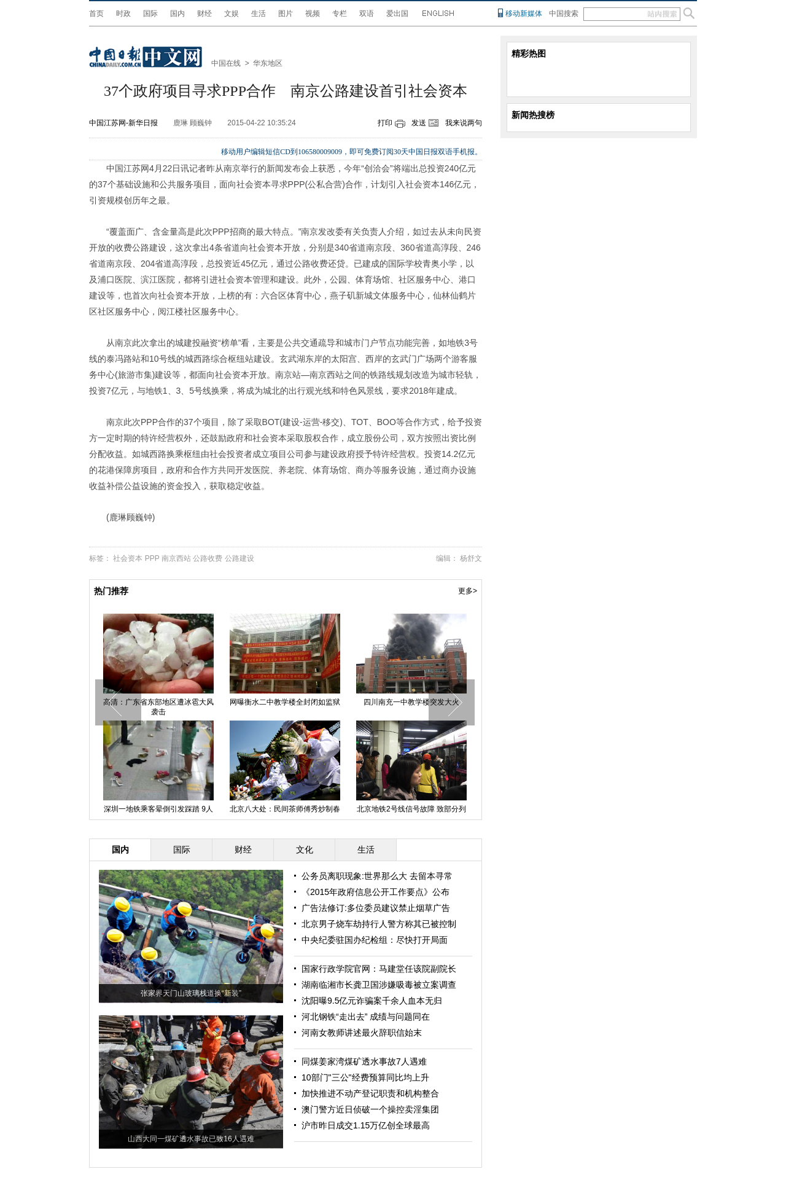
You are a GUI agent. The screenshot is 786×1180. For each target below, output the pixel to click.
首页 (96, 13)
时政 (123, 13)
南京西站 (176, 558)
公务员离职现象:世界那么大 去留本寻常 (377, 876)
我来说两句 (463, 123)
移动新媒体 (523, 13)
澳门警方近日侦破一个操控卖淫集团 (370, 1109)
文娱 (231, 13)
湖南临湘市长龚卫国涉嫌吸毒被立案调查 (379, 985)
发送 (418, 123)
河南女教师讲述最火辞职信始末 (362, 1032)
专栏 (339, 13)
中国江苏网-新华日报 (123, 123)
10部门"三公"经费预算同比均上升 (365, 1077)
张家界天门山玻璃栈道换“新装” (191, 993)
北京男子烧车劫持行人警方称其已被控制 (379, 924)
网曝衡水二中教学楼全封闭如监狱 (285, 702)
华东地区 (267, 63)
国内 (177, 13)
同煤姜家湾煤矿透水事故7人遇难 (364, 1061)
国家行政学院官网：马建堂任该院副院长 (379, 969)
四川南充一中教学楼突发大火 (411, 702)
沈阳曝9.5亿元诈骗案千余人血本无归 (372, 1001)
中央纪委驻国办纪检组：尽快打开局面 (375, 940)
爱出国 (397, 13)
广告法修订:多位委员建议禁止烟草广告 (376, 908)
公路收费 (207, 558)
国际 (150, 13)
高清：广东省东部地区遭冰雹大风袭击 (158, 707)
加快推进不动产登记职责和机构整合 (370, 1093)
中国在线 (226, 63)
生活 (258, 13)
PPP (152, 558)
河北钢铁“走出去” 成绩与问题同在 (366, 1017)
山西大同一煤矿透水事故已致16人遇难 (191, 1139)
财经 (204, 13)
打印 (385, 123)
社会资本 (127, 558)
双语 (366, 13)
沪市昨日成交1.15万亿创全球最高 (366, 1125)
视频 (312, 13)
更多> (467, 591)
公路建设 (239, 558)
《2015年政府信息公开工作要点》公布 (375, 892)
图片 (285, 13)
